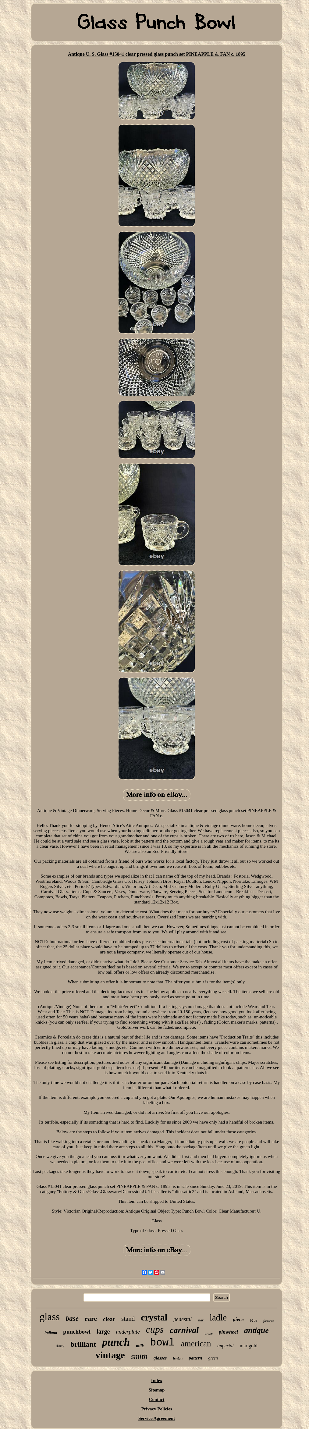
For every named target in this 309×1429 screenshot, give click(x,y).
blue (253, 1321)
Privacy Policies (156, 1408)
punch (116, 1342)
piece (238, 1319)
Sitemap (157, 1390)
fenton (178, 1358)
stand (128, 1318)
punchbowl (77, 1331)
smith (139, 1356)
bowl (162, 1343)
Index (156, 1380)
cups (155, 1329)
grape (209, 1333)
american (196, 1343)
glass (50, 1316)
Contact (157, 1399)
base (72, 1318)
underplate (128, 1332)
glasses (160, 1358)
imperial (225, 1345)
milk (140, 1346)
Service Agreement (156, 1418)
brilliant (83, 1344)
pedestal (182, 1319)
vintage (110, 1355)
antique (256, 1330)
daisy (60, 1346)
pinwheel (228, 1332)
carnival (184, 1330)
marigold (249, 1345)
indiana (50, 1332)
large (103, 1331)
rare (91, 1318)
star (201, 1320)
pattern (195, 1358)
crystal (154, 1317)
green (213, 1358)
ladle (218, 1317)
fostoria (268, 1321)
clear (109, 1319)
